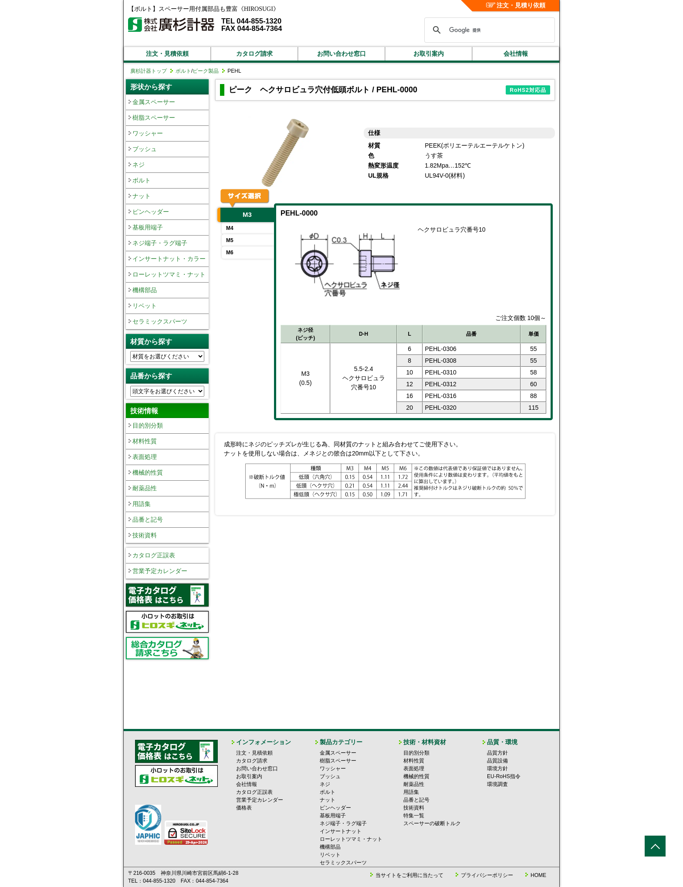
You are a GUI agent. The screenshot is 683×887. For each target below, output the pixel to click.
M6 (229, 253)
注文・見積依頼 (167, 53)
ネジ (138, 164)
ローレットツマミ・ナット (169, 274)
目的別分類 (147, 425)
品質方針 (497, 753)
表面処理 (144, 456)
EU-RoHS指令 (504, 776)
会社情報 (516, 53)
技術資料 (144, 535)
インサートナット (341, 831)
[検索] (488, 30)
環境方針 (497, 769)
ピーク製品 (206, 71)
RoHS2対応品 (528, 90)
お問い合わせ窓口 (341, 53)
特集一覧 (413, 816)
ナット (141, 195)
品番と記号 (147, 519)
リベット (144, 305)
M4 (229, 228)
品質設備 (497, 761)
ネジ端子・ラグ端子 (159, 242)
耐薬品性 (144, 488)
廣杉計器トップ (148, 71)
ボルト (183, 71)
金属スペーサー (153, 101)
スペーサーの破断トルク (432, 823)
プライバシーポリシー (487, 875)
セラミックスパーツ (159, 321)
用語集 (141, 503)
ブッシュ (144, 148)
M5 (229, 240)
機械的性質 (147, 472)
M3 (247, 214)
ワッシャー (147, 133)
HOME (538, 875)
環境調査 (497, 784)
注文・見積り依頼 (516, 5)
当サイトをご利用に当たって (409, 875)
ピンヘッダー (150, 211)
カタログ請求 (254, 53)
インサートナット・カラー (169, 258)
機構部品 (144, 290)
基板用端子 (147, 227)
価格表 (244, 808)
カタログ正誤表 (153, 555)
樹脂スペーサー (153, 117)
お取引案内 (428, 53)
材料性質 (144, 441)
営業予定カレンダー (159, 570)
